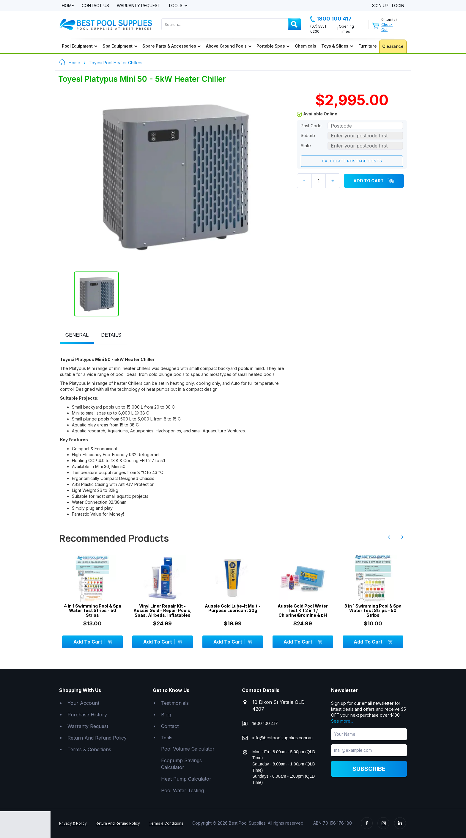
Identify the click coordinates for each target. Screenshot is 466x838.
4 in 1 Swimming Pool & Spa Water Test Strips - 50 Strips (92, 610)
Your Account (83, 703)
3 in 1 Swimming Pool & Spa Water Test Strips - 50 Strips (373, 610)
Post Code (311, 125)
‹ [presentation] (389, 537)
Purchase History (87, 715)
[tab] (77, 335)
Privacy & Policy (73, 823)
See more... (342, 721)
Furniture (367, 45)
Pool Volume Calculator (188, 749)
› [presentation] (402, 537)
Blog (166, 715)
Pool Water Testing (182, 790)
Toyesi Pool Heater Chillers (115, 62)
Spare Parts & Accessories (171, 45)
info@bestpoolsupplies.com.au (282, 737)
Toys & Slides (337, 45)
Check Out (387, 27)
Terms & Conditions (89, 749)
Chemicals (305, 45)
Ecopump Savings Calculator (181, 763)
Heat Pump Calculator (186, 779)
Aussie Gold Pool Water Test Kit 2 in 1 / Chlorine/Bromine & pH (303, 610)
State (306, 145)
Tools (176, 6)
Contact (170, 726)
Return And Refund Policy (97, 738)
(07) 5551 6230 (318, 29)
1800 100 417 (331, 19)
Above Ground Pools (228, 45)
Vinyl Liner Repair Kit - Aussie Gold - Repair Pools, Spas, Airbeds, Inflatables (162, 610)
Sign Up (380, 6)
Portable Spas (272, 45)
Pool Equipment (79, 45)
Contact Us (95, 6)
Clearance (392, 46)
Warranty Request (138, 6)
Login (398, 6)
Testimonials (175, 703)
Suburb (308, 135)
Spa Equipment (120, 45)
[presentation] (77, 335)
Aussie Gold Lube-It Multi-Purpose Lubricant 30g (233, 608)
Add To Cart (373, 181)
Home (68, 6)
